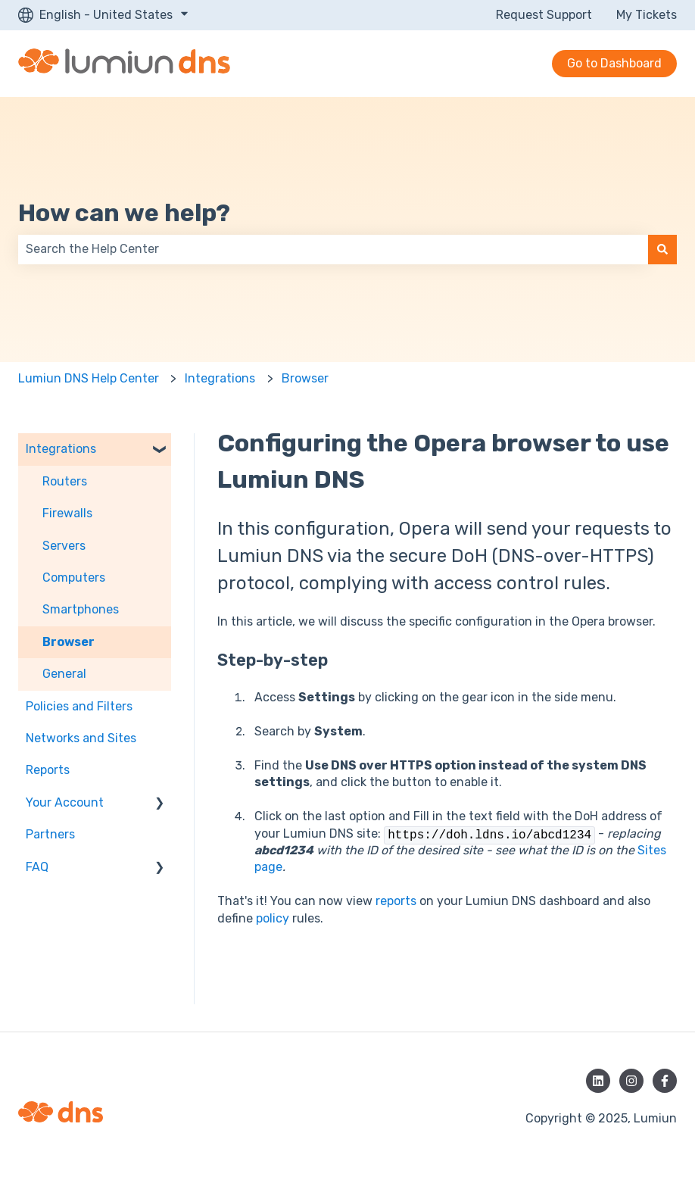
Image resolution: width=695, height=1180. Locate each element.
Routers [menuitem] (64, 481)
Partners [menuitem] (50, 834)
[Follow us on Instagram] (631, 1081)
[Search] (662, 249)
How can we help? (124, 212)
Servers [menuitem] (64, 545)
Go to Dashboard (614, 63)
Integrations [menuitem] (61, 449)
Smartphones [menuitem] (80, 609)
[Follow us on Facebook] (665, 1081)
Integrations (220, 378)
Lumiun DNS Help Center (88, 378)
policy (272, 918)
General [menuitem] (64, 673)
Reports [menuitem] (48, 770)
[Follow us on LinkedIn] (598, 1081)
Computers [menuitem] (73, 577)
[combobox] (333, 249)
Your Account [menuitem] (65, 802)
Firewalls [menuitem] (67, 513)
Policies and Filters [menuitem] (79, 706)
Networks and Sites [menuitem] (81, 738)
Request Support (544, 15)
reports (396, 901)
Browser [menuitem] (68, 642)
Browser (305, 378)
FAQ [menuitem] (37, 867)
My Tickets (646, 15)
